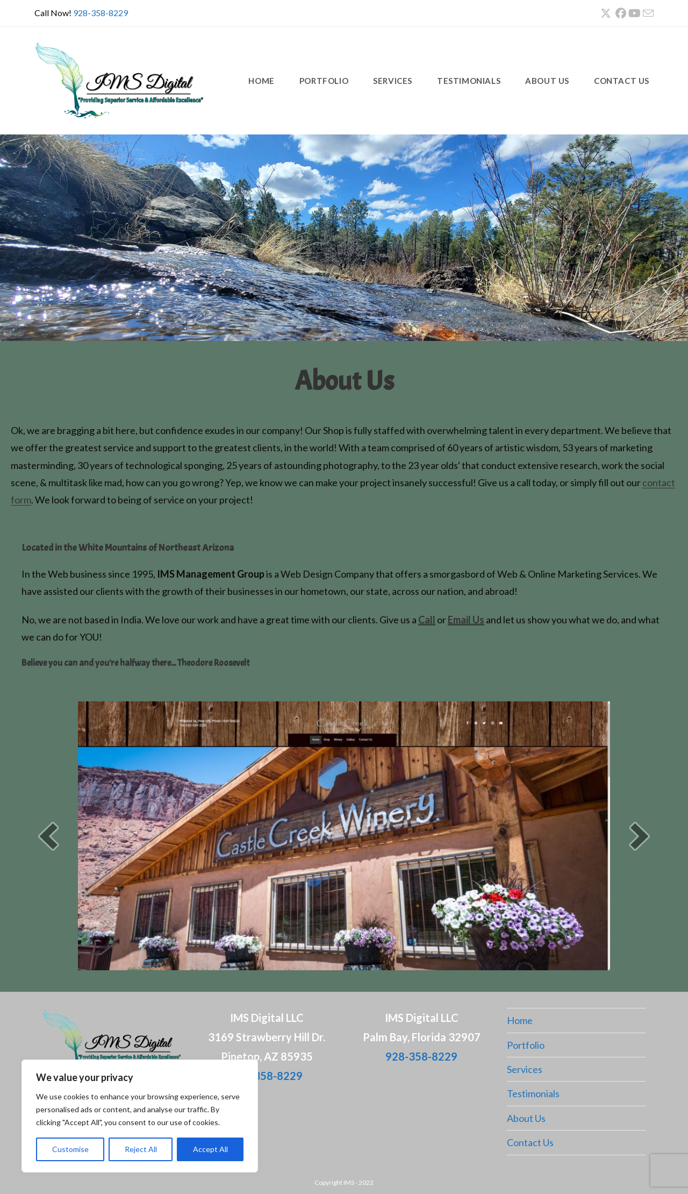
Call (426, 620)
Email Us (466, 620)
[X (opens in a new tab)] (605, 13)
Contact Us (530, 1142)
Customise (70, 1149)
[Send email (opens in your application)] (648, 13)
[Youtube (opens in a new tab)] (634, 13)
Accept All (210, 1149)
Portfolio (525, 1045)
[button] (48, 836)
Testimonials (533, 1093)
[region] (140, 1116)
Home (520, 1020)
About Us (526, 1118)
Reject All (141, 1149)
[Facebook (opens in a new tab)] (620, 13)
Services (524, 1069)
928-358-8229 (100, 13)
